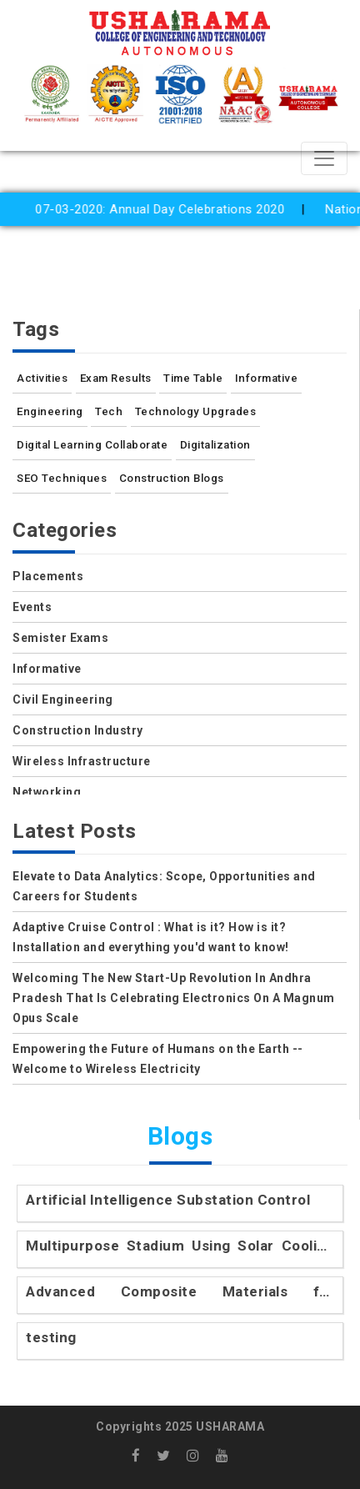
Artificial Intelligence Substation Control (168, 1199)
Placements (47, 576)
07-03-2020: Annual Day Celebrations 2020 (167, 209)
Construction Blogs (171, 478)
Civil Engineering (62, 699)
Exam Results (116, 378)
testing (51, 1337)
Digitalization (215, 445)
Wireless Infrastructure (81, 761)
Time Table (192, 378)
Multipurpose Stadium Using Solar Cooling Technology (180, 1246)
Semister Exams (60, 637)
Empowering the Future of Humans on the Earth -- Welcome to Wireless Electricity (157, 1058)
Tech (108, 411)
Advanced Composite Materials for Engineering (180, 1292)
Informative (266, 378)
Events (32, 607)
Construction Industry (77, 730)
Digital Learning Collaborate (92, 445)
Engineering (50, 411)
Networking (46, 792)
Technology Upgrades (196, 411)
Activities (42, 378)
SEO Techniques (62, 478)
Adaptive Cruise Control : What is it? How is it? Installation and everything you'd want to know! (150, 937)
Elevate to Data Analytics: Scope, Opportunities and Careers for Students (164, 886)
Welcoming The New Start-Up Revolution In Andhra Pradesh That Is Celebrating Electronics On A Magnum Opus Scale (173, 998)
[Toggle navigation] (324, 158)
